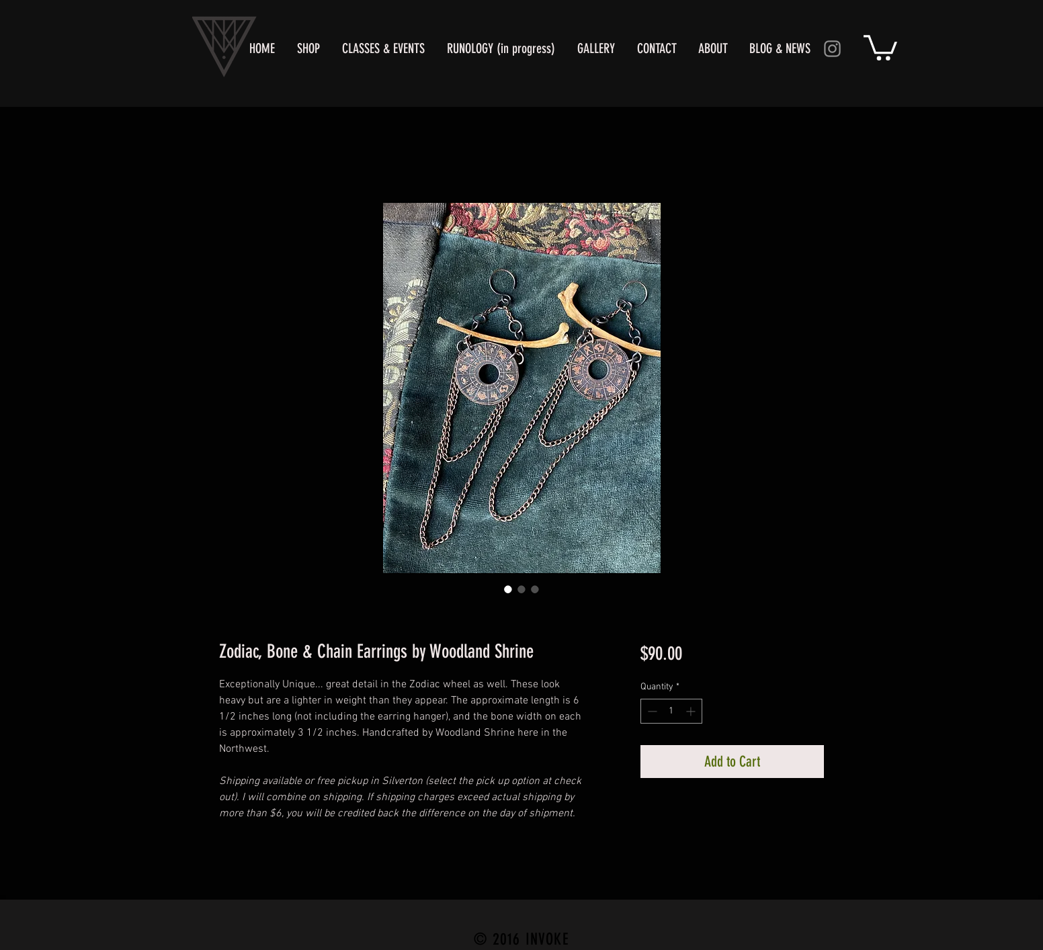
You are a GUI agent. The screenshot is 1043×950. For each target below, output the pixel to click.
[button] (880, 46)
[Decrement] (650, 711)
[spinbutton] (671, 711)
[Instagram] (832, 49)
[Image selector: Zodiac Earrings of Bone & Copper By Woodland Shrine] (508, 589)
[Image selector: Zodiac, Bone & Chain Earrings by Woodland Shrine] (521, 589)
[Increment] (691, 711)
